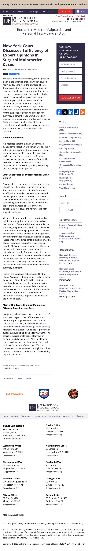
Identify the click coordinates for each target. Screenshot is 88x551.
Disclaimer (26, 416)
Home (5, 11)
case (17, 106)
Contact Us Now (71, 97)
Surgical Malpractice (33, 366)
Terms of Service (71, 523)
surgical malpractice (31, 326)
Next (28, 378)
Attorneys (34, 11)
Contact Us (65, 11)
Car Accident (66, 184)
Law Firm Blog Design (72, 544)
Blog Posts (80, 416)
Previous (8, 378)
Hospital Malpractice (70, 133)
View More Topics (67, 188)
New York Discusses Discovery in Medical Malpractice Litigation (69, 258)
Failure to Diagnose (70, 137)
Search (71, 210)
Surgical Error (16, 366)
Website (14, 416)
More (83, 11)
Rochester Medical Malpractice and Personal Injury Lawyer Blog (20, 20)
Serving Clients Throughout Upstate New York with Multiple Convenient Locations (44, 4)
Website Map (54, 416)
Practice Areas (49, 11)
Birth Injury (66, 148)
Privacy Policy (39, 416)
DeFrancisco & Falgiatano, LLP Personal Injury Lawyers (42, 544)
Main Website (19, 11)
